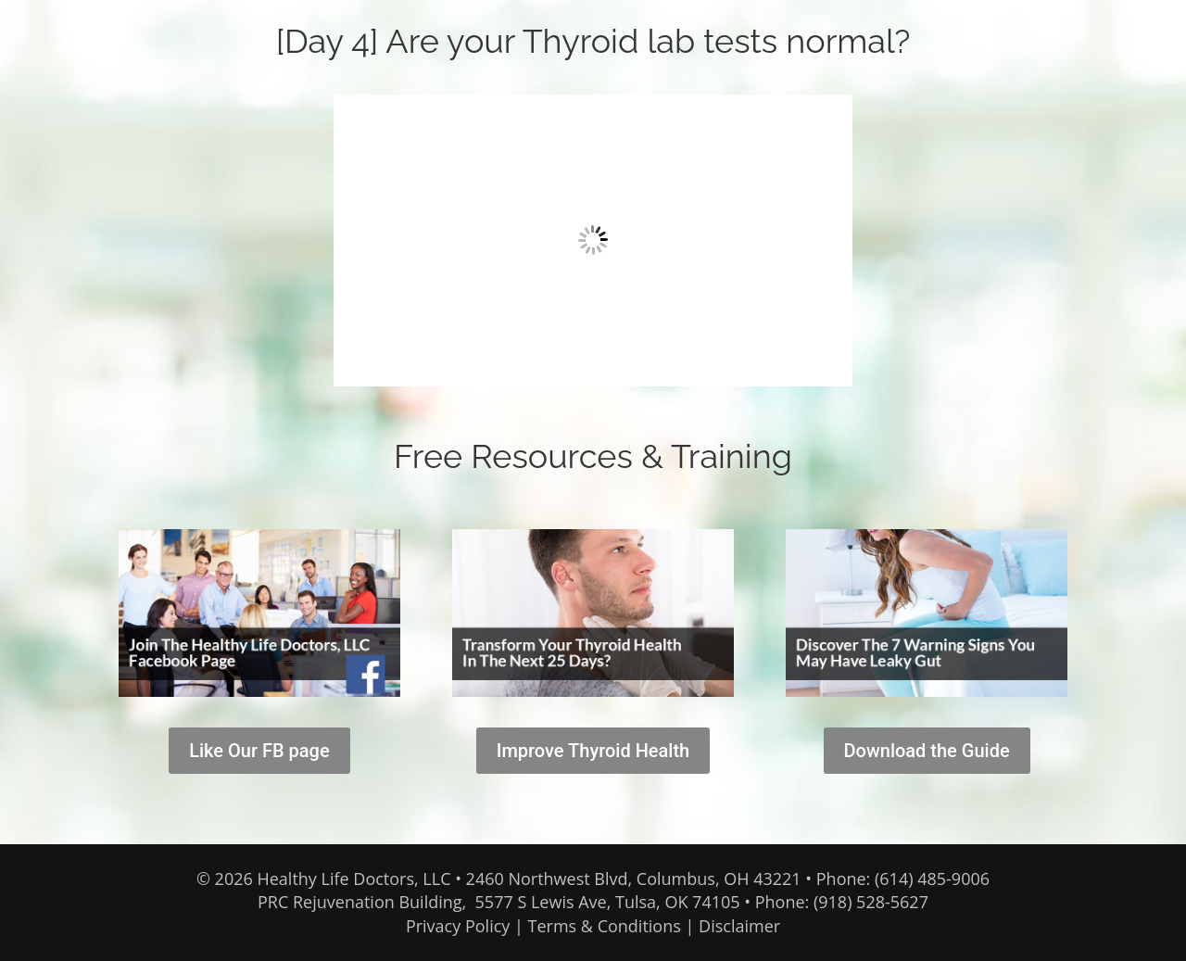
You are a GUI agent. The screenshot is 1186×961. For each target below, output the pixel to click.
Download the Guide (927, 751)
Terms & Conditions (604, 926)
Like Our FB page (259, 751)
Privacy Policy (458, 926)
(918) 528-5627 (871, 902)
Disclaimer (739, 926)
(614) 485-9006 (932, 878)
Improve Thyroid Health (593, 751)
